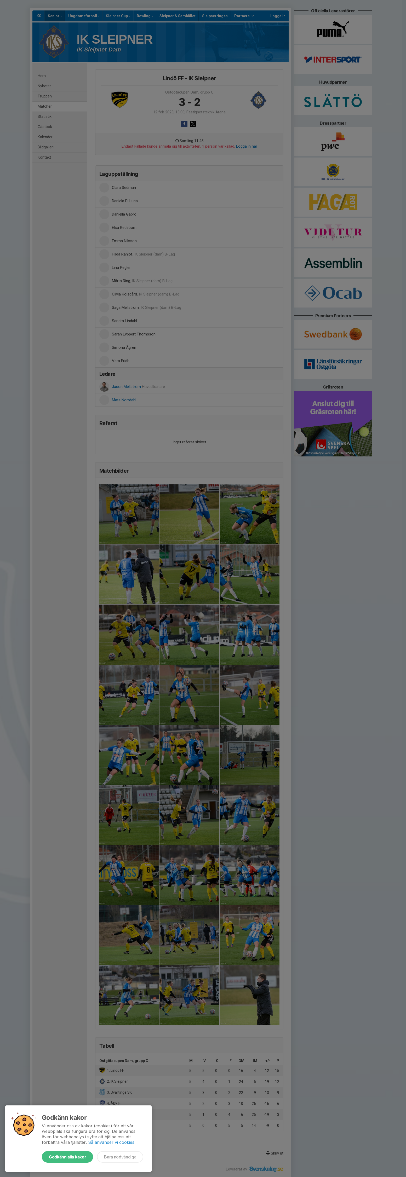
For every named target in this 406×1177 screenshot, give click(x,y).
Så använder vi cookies (111, 1142)
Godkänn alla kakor (67, 1156)
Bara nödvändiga (120, 1156)
